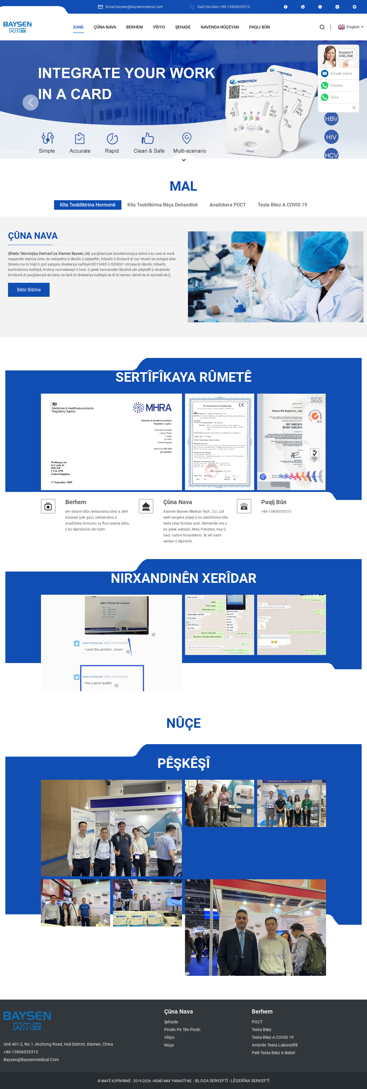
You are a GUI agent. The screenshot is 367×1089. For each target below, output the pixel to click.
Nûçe (169, 1045)
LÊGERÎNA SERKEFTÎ (250, 1080)
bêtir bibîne (29, 290)
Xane (78, 27)
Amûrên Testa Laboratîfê (275, 1045)
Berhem (134, 27)
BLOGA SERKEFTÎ (211, 1080)
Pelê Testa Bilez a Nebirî (273, 1052)
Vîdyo (159, 27)
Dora (334, 97)
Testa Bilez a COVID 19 (273, 1037)
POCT (257, 1021)
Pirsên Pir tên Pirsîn (182, 1029)
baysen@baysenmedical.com (31, 1059)
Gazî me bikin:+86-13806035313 (223, 7)
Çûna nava (105, 27)
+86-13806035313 (21, 1051)
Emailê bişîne (341, 74)
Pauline (337, 85)
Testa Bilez (261, 1029)
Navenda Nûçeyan (220, 27)
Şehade (183, 27)
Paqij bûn (259, 27)
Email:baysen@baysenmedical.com (134, 7)
